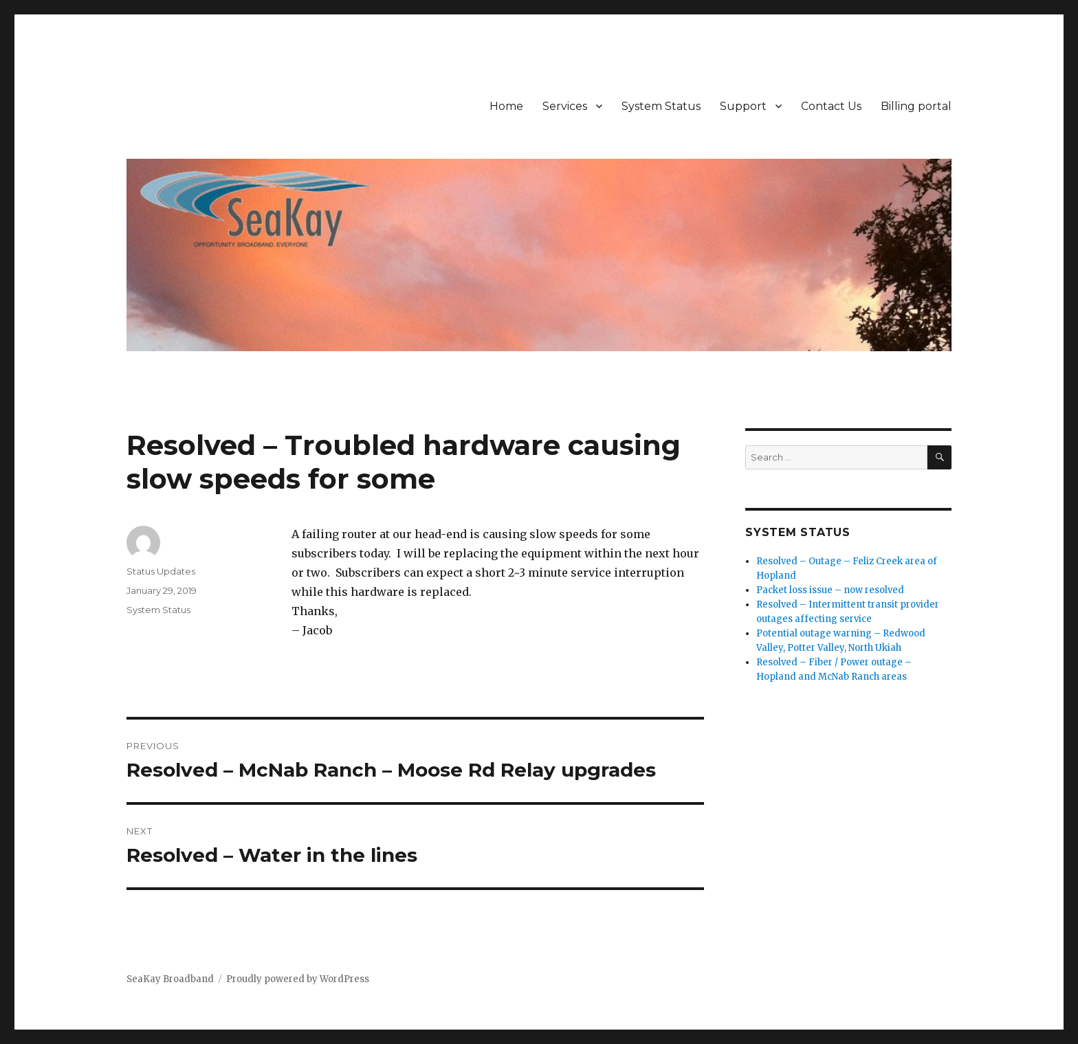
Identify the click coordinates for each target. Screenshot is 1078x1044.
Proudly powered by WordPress (297, 979)
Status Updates (160, 571)
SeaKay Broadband (170, 979)
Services (564, 106)
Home (506, 106)
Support (743, 106)
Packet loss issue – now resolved (830, 590)
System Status (661, 106)
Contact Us (831, 106)
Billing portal (916, 106)
